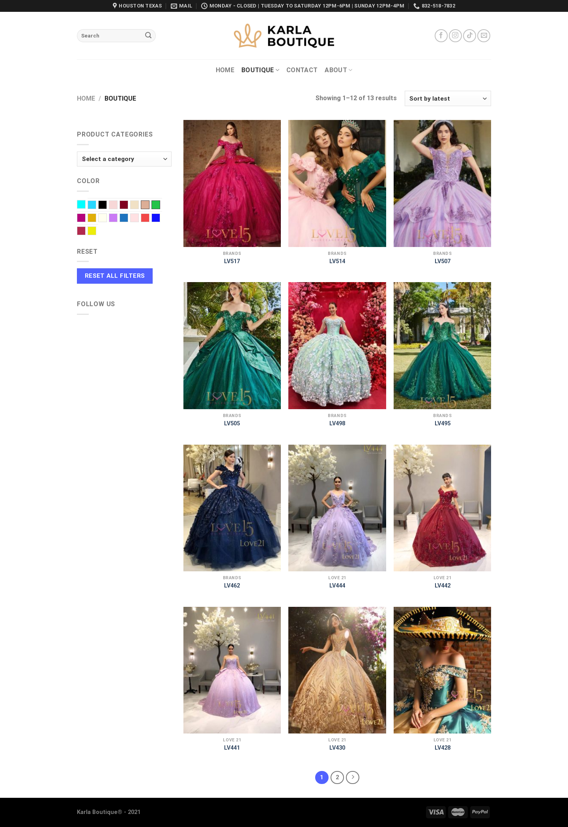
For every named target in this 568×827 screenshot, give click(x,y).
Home (225, 70)
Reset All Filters (115, 275)
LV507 (442, 261)
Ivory (106, 218)
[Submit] (148, 36)
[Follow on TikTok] (469, 35)
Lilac (117, 218)
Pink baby (138, 218)
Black (106, 205)
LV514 (337, 261)
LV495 (442, 423)
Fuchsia (85, 218)
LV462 (232, 585)
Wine (85, 231)
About (338, 70)
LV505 (232, 423)
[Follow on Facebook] (441, 35)
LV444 (337, 585)
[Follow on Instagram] (455, 35)
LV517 (232, 261)
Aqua (85, 205)
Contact (302, 70)
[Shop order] (448, 98)
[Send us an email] (483, 35)
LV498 (337, 423)
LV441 (232, 748)
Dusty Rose (145, 204)
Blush (117, 205)
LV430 (337, 748)
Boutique (260, 70)
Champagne (138, 205)
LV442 (442, 585)
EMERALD (155, 204)
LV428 (442, 748)
